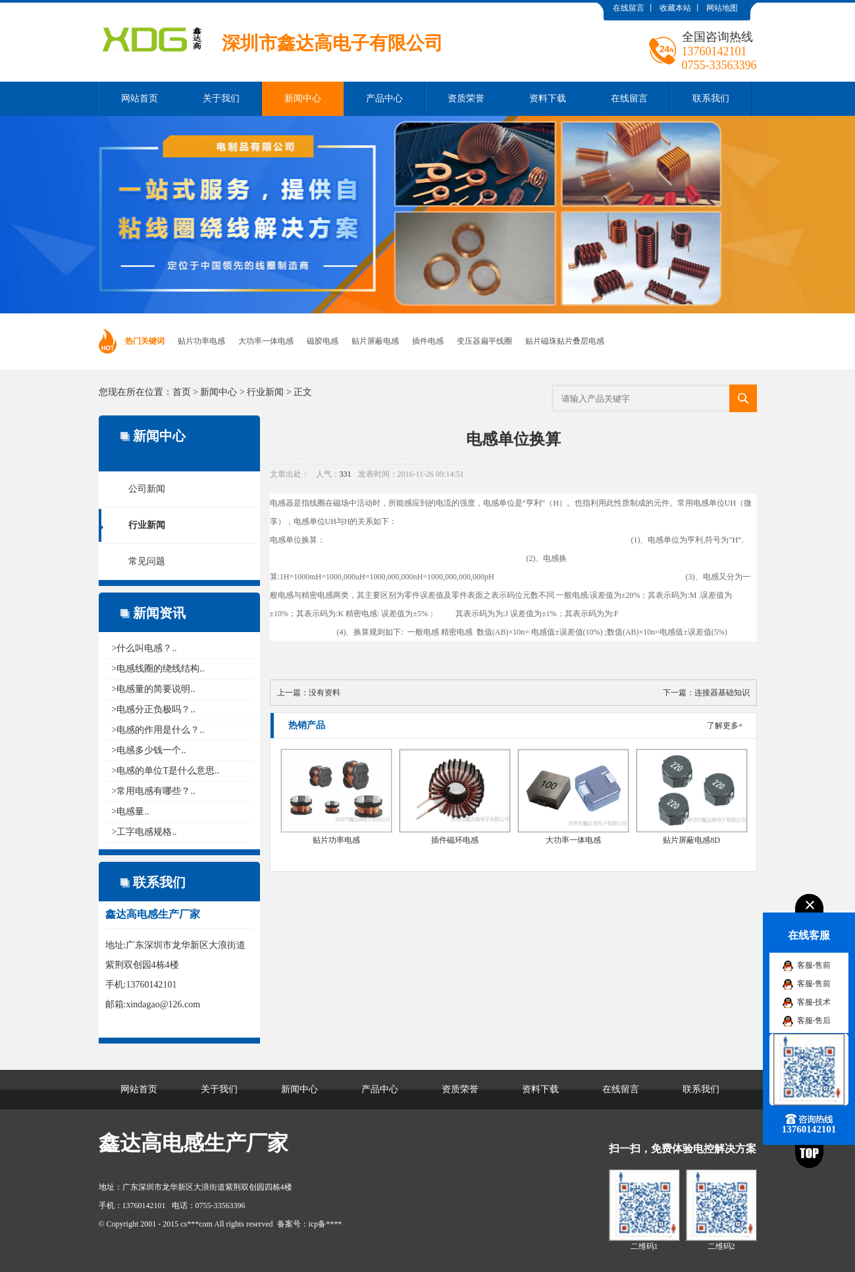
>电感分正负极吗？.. (153, 709)
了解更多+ (725, 725)
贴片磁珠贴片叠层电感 (564, 341)
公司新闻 (146, 489)
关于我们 (221, 98)
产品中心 (384, 98)
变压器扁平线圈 (484, 341)
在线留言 (628, 8)
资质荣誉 (466, 98)
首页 (181, 392)
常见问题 (146, 561)
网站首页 (139, 98)
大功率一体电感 (266, 341)
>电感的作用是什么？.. (158, 730)
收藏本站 (675, 8)
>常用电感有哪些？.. (153, 791)
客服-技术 (814, 1002)
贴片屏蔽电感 (375, 341)
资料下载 (547, 98)
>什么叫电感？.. (144, 648)
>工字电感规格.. (144, 832)
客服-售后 (814, 1020)
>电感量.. (130, 811)
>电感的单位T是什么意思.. (165, 771)
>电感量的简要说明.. (153, 689)
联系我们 (710, 98)
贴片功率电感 (201, 341)
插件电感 (428, 341)
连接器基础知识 (722, 692)
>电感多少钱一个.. (149, 750)
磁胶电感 (322, 341)
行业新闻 (265, 392)
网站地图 (722, 8)
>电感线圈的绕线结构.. (158, 669)
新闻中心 (302, 98)
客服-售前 (814, 965)
